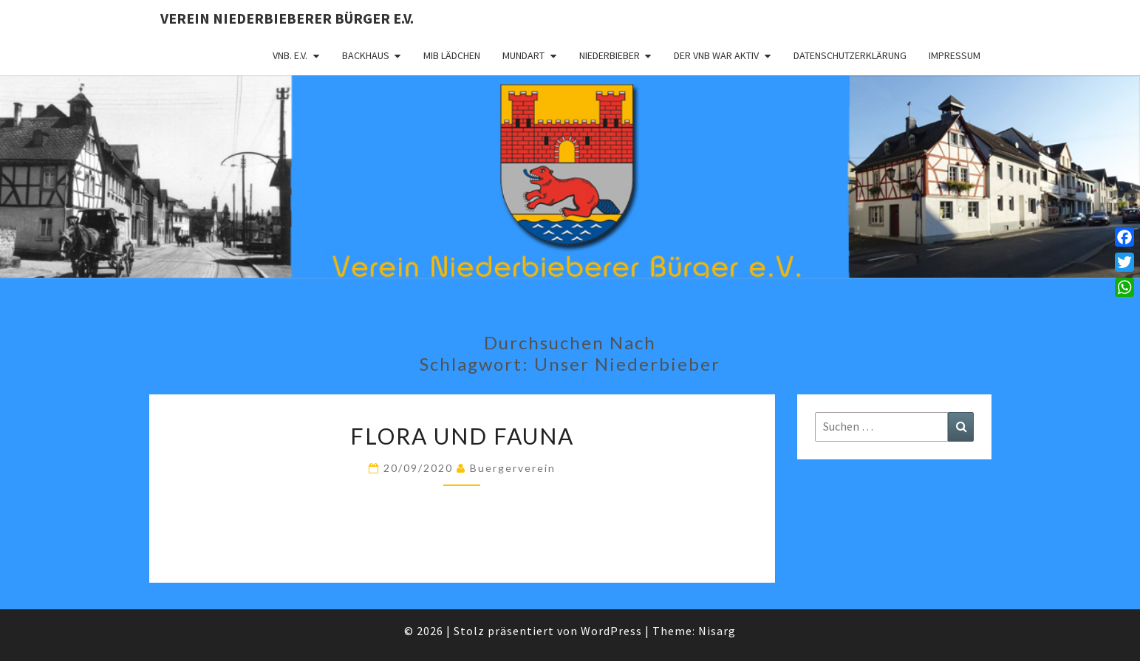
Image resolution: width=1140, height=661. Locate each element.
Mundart (523, 55)
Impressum (954, 55)
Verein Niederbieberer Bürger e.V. (287, 18)
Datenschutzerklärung (850, 55)
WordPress (611, 630)
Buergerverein (513, 468)
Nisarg (717, 630)
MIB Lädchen (451, 55)
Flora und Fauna (462, 435)
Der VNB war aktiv (716, 55)
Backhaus (365, 55)
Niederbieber (609, 55)
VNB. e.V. (290, 55)
